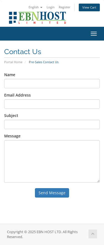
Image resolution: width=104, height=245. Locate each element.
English (35, 7)
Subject (11, 115)
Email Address (17, 95)
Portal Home (13, 62)
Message (12, 136)
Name (9, 74)
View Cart (89, 7)
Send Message (52, 192)
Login (51, 7)
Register (64, 7)
